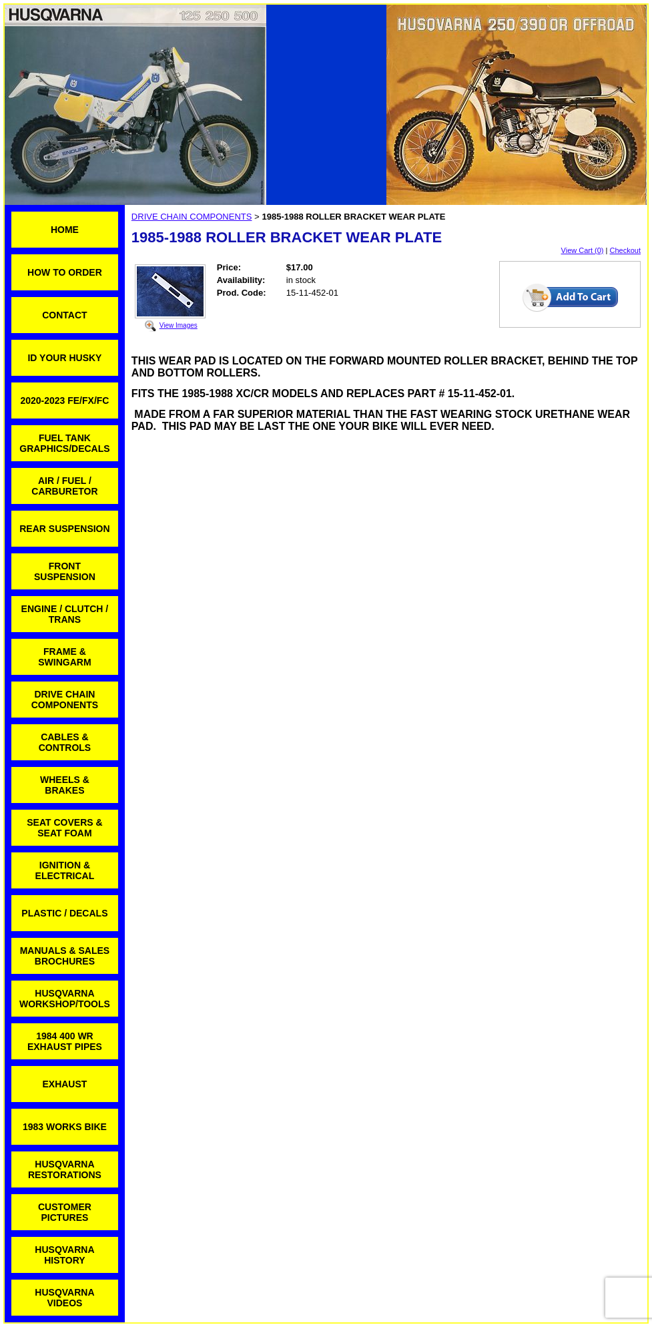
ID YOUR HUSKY (64, 357)
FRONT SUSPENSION (64, 571)
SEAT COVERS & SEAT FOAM (64, 827)
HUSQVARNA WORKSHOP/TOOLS (64, 998)
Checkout (625, 250)
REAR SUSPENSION (64, 528)
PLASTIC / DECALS (64, 913)
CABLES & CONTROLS (65, 742)
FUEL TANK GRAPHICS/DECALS (64, 443)
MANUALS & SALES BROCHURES (65, 956)
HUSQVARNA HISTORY (64, 1255)
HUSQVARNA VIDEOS (64, 1297)
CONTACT (64, 315)
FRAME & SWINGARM (64, 657)
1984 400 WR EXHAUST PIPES (64, 1041)
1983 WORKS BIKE (65, 1126)
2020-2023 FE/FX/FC (64, 400)
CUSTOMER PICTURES (64, 1212)
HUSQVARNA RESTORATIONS (64, 1169)
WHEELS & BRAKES (64, 785)
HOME (65, 229)
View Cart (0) (582, 250)
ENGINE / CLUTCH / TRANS (65, 614)
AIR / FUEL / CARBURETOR (64, 486)
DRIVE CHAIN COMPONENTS (64, 699)
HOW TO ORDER (64, 272)
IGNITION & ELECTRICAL (65, 870)
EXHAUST (64, 1084)
